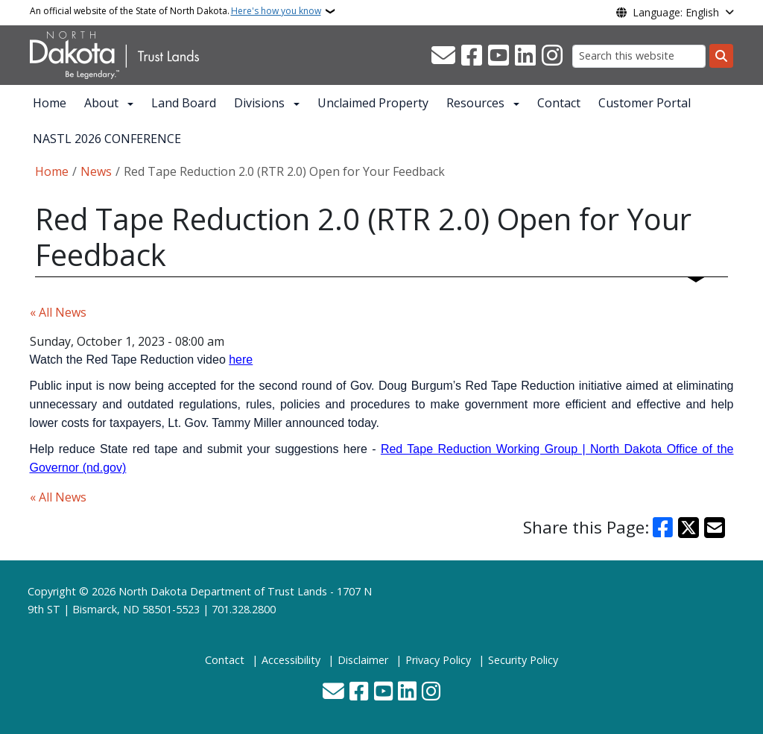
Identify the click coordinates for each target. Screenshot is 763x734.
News (96, 171)
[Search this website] (639, 56)
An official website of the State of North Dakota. (175, 11)
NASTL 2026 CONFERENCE (107, 138)
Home (49, 103)
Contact (558, 103)
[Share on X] (688, 527)
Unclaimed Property (372, 103)
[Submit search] (721, 56)
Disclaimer (363, 660)
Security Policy (523, 660)
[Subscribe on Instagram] (552, 56)
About (101, 103)
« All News (58, 312)
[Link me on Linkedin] (525, 56)
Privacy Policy (438, 660)
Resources (475, 103)
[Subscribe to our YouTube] (498, 56)
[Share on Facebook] (663, 527)
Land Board (183, 103)
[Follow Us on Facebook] (471, 56)
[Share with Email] (714, 527)
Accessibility (291, 660)
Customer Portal (644, 103)
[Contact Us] (443, 56)
